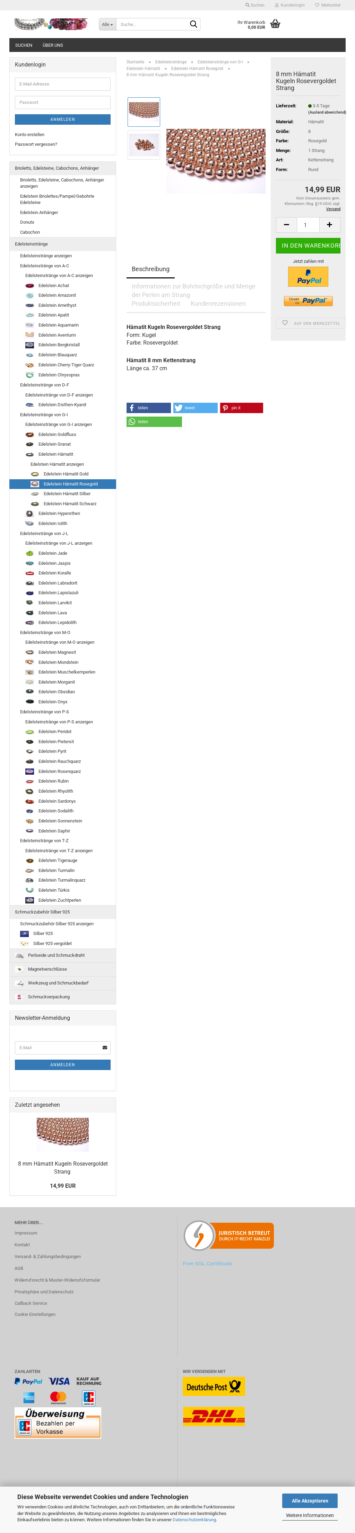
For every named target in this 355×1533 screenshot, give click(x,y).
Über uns (53, 45)
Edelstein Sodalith (49, 811)
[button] (149, 408)
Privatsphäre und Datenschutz (44, 1291)
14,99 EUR (63, 1186)
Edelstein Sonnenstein (53, 821)
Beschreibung (151, 269)
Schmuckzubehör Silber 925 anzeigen (57, 923)
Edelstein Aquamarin (52, 325)
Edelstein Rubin (47, 781)
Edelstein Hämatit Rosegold (64, 484)
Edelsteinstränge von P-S (44, 711)
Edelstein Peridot (48, 731)
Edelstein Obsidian (50, 692)
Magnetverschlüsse (41, 969)
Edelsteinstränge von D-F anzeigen (59, 395)
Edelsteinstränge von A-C (44, 265)
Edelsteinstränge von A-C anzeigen (59, 275)
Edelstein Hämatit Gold (59, 474)
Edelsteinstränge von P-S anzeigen (59, 721)
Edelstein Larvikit (48, 603)
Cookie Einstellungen (35, 1314)
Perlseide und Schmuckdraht (50, 955)
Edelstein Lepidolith (51, 622)
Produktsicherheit (156, 303)
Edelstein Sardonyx (50, 801)
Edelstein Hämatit (49, 454)
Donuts (27, 222)
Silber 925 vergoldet (46, 944)
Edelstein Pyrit (45, 751)
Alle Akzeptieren (310, 1501)
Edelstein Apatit (47, 315)
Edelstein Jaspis (48, 563)
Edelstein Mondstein (51, 662)
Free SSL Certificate (207, 1263)
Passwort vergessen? (36, 144)
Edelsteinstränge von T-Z (44, 840)
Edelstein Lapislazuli (51, 593)
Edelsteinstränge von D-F (44, 384)
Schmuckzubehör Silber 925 (42, 912)
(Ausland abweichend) (327, 112)
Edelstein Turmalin (50, 870)
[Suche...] (107, 24)
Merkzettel (327, 5)
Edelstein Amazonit (50, 296)
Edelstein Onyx (46, 702)
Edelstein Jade (46, 553)
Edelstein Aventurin (50, 335)
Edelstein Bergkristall (52, 345)
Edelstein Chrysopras (52, 375)
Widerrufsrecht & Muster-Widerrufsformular (57, 1280)
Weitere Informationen (310, 1515)
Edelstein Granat (48, 444)
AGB (19, 1268)
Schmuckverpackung (42, 997)
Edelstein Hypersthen (52, 514)
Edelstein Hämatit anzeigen (57, 464)
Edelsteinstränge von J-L (44, 533)
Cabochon (30, 232)
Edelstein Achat (47, 285)
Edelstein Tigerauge (51, 861)
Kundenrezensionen (218, 303)
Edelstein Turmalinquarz (55, 880)
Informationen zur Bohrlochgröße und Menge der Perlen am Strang (194, 289)
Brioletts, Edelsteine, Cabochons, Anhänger (57, 168)
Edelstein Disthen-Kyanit (55, 405)
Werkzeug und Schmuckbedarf (52, 983)
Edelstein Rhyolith (49, 791)
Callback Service (31, 1303)
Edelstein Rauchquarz (53, 761)
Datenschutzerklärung (194, 1519)
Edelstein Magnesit (50, 652)
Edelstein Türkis (47, 890)
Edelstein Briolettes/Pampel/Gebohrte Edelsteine (57, 199)
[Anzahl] (308, 225)
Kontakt (22, 1244)
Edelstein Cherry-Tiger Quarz (59, 365)
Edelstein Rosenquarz (53, 771)
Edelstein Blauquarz (51, 355)
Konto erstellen (29, 134)
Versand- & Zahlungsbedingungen (48, 1256)
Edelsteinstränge (31, 244)
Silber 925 (36, 934)
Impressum (26, 1233)
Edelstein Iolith (46, 523)
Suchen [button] (255, 5)
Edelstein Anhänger (39, 212)
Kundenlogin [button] (290, 5)
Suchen (23, 45)
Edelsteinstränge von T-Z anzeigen (59, 850)
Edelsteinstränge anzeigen (46, 255)
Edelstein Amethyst (50, 305)
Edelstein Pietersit (49, 742)
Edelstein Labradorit (51, 583)
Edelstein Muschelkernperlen (60, 672)
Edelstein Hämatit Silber (60, 494)
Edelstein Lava (46, 613)
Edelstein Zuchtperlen (53, 900)
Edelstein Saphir (47, 831)
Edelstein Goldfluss (50, 434)
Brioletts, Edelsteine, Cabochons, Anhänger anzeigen (62, 183)
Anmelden (62, 119)
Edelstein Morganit (50, 682)
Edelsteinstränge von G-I (44, 414)
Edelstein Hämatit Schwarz (63, 504)
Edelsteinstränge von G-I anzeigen (58, 424)
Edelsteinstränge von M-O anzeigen (59, 642)
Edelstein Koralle (48, 573)
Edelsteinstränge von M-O (45, 632)
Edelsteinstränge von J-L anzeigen (58, 543)
